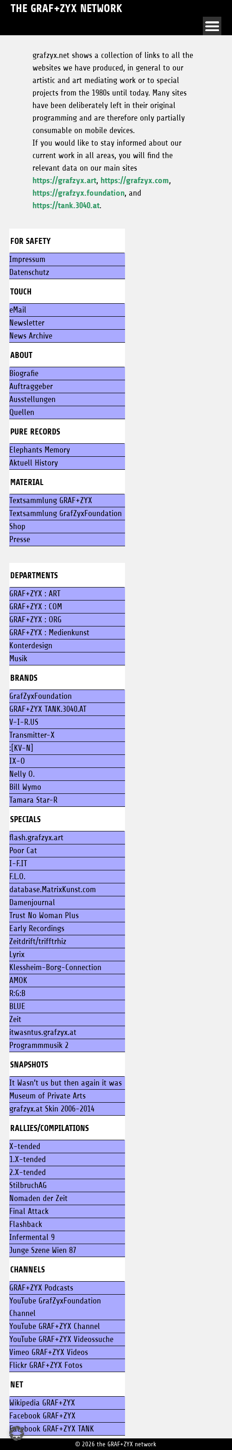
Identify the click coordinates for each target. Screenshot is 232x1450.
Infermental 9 (32, 1237)
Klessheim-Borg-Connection (55, 967)
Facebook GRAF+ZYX (42, 1415)
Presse (19, 539)
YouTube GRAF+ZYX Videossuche (61, 1339)
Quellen (21, 412)
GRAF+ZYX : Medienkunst (49, 632)
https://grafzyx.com (134, 180)
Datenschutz (29, 272)
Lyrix (17, 954)
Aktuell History (33, 462)
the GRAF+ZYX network (66, 8)
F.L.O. (17, 876)
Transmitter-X (32, 735)
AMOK (18, 980)
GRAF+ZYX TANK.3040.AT (48, 709)
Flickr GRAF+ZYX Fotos (45, 1365)
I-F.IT (18, 863)
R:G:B (17, 993)
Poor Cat (23, 850)
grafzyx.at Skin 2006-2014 (51, 1108)
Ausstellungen (32, 399)
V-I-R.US (23, 722)
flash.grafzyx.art (36, 837)
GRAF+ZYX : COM (35, 606)
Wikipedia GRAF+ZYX (42, 1402)
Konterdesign (30, 645)
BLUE (17, 1006)
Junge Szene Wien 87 (42, 1250)
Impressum (27, 259)
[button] (16, 1433)
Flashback (25, 1224)
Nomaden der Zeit (38, 1198)
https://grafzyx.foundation (78, 193)
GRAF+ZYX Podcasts (41, 1287)
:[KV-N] (21, 748)
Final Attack (29, 1211)
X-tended (24, 1146)
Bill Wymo (25, 787)
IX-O (17, 761)
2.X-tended (27, 1172)
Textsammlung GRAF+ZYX (50, 500)
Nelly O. (22, 774)
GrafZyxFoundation (40, 696)
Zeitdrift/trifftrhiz (37, 941)
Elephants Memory (39, 449)
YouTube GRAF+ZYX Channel (54, 1326)
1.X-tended (27, 1159)
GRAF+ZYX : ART (35, 593)
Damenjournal (32, 902)
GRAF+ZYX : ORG (35, 619)
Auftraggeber (31, 386)
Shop (17, 526)
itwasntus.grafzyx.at (42, 1032)
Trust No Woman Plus (44, 915)
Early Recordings (36, 928)
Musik (18, 658)
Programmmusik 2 (39, 1045)
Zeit (15, 1019)
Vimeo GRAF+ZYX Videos (48, 1352)
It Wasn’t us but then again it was (65, 1082)
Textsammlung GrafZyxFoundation (65, 513)
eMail (17, 309)
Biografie (23, 373)
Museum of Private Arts (47, 1095)
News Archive (30, 335)
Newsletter (26, 322)
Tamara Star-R (33, 800)
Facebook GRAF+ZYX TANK (51, 1428)
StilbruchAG (28, 1185)
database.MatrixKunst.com (52, 889)
